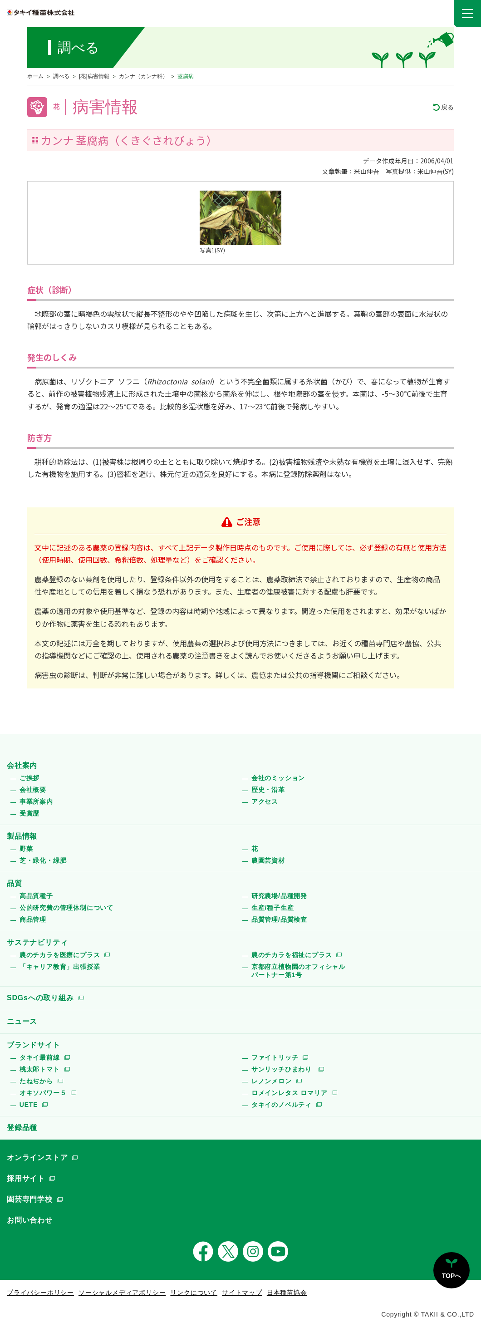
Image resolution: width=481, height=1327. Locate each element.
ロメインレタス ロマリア (289, 1092)
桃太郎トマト (40, 1069)
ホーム (35, 76)
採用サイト (26, 1178)
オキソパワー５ (43, 1092)
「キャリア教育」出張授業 (60, 966)
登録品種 (22, 1127)
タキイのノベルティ (281, 1104)
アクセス (264, 801)
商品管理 (33, 919)
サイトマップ (242, 1292)
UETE (29, 1104)
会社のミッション (278, 777)
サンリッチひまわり (282, 1069)
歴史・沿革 (268, 789)
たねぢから (36, 1081)
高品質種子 (36, 895)
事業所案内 (36, 801)
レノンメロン (271, 1081)
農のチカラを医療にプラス (60, 954)
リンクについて (193, 1292)
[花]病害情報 (94, 76)
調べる (61, 76)
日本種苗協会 (287, 1292)
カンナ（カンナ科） (143, 76)
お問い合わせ (30, 1220)
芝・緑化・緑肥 (43, 860)
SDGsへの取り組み (40, 998)
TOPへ (451, 1275)
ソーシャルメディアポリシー (122, 1292)
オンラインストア (37, 1157)
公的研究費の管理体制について (66, 907)
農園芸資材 (268, 860)
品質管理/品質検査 (279, 919)
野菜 (26, 848)
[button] (467, 13)
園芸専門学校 (30, 1199)
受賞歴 (29, 813)
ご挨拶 (29, 777)
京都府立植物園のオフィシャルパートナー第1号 (298, 970)
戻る (447, 107)
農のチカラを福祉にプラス (291, 954)
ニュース (22, 1021)
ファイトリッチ (275, 1057)
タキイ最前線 (40, 1057)
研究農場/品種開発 (279, 895)
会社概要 (33, 789)
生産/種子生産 (272, 907)
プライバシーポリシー (40, 1292)
